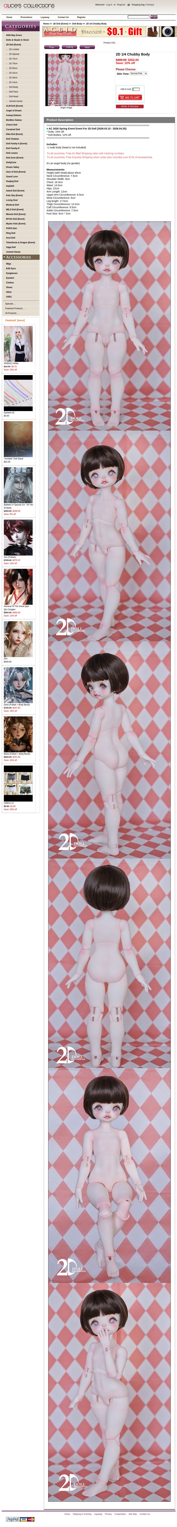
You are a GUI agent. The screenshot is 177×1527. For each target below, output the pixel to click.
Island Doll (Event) (15, 190)
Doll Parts (13, 92)
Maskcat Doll (12, 205)
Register (121, 4)
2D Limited (13, 49)
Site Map (133, 1514)
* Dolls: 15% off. (55, 131)
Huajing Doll (12, 181)
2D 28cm (12, 77)
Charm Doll (11, 125)
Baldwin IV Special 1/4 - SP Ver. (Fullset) (19, 505)
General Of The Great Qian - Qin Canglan (18, 607)
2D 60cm (12, 68)
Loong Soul (12, 200)
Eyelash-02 (18, 411)
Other (9, 292)
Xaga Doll (11, 247)
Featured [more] (15, 320)
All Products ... (12, 313)
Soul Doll (10, 238)
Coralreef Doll (13, 129)
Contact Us (63, 17)
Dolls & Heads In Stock (17, 40)
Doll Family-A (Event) (16, 143)
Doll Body (77, 24)
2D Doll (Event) (60, 24)
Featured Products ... (15, 308)
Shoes (9, 287)
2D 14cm (12, 82)
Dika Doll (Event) (14, 134)
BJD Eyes (11, 268)
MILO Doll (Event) (15, 209)
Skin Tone (123, 73)
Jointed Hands (15, 101)
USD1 (9, 297)
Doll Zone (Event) (14, 158)
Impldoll (10, 186)
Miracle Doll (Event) (15, 214)
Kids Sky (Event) (14, 195)
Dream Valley (12, 167)
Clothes (10, 282)
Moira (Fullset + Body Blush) (18, 752)
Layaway (45, 17)
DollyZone (11, 162)
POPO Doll (11, 228)
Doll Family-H (13, 148)
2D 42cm (12, 73)
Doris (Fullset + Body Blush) (18, 703)
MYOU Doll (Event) (15, 219)
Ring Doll (10, 233)
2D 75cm (12, 59)
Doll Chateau (12, 139)
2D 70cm (12, 63)
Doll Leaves (12, 153)
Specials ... (10, 304)
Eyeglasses (11, 273)
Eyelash (10, 278)
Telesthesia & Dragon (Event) (20, 242)
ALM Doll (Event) (14, 106)
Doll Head (13, 96)
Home (9, 17)
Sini (18, 657)
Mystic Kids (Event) (15, 223)
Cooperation (120, 1514)
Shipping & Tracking (82, 1514)
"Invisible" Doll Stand (18, 457)
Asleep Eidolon (13, 115)
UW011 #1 (18, 802)
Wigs (8, 264)
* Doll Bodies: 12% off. (59, 134)
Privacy (108, 1514)
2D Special (13, 54)
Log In (109, 4)
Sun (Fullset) (18, 556)
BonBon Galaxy (14, 120)
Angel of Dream (14, 110)
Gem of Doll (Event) (15, 172)
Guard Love (12, 176)
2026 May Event (14, 35)
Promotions (26, 17)
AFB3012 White (18, 362)
